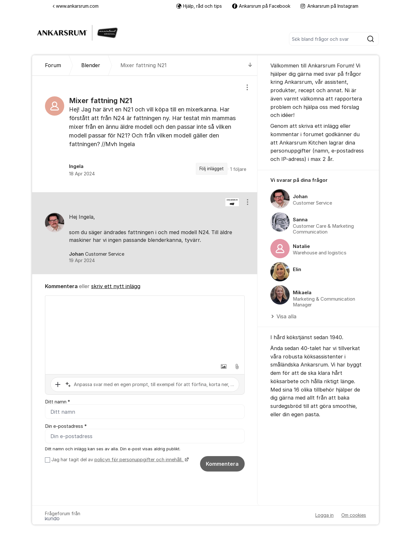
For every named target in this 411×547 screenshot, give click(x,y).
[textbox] (144, 328)
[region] (145, 134)
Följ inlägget (211, 168)
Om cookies (353, 515)
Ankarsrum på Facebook (261, 6)
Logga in (324, 515)
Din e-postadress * (66, 426)
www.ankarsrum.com (76, 6)
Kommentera (222, 464)
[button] (223, 366)
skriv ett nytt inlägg (115, 286)
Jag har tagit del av (119, 460)
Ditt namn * (57, 402)
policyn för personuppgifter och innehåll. (139, 460)
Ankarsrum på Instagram (329, 6)
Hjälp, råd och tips (199, 6)
